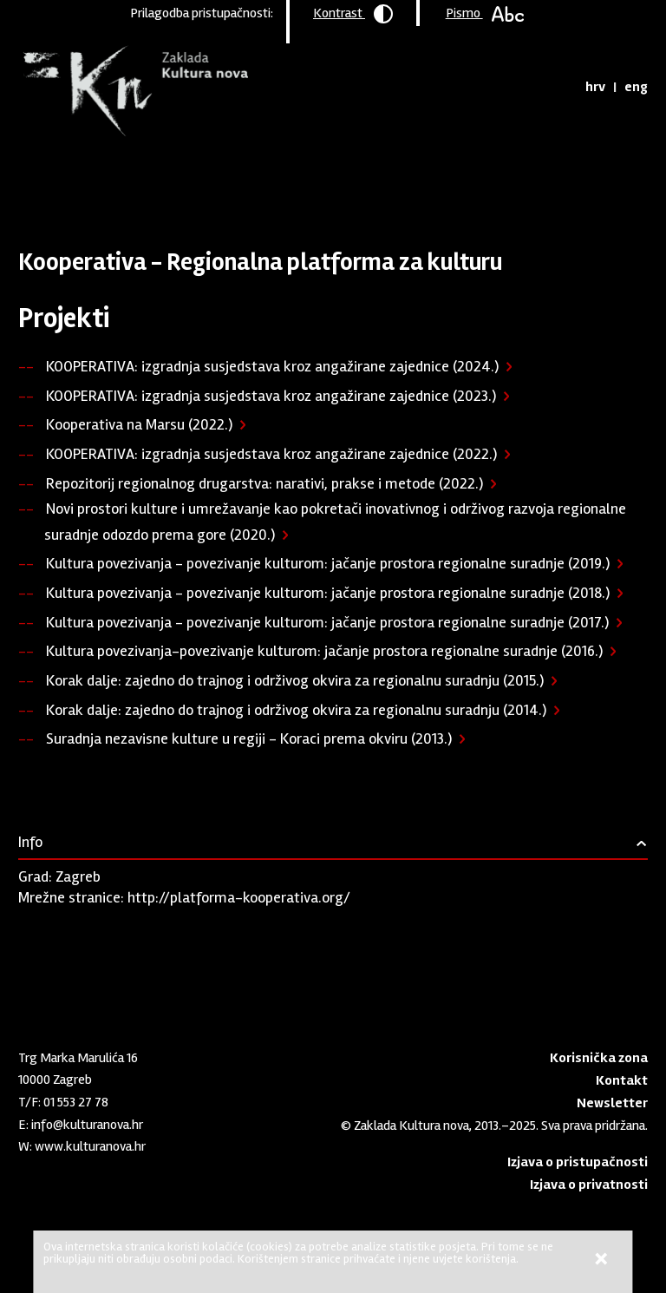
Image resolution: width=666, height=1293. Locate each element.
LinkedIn (27, 1180)
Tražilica (556, 86)
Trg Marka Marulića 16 (78, 1058)
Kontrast (353, 13)
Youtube (55, 1180)
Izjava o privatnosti (589, 1184)
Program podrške (137, 178)
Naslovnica (48, 178)
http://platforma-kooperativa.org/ (238, 897)
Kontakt (622, 1080)
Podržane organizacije (256, 178)
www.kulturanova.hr (90, 1146)
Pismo (485, 13)
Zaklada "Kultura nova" (133, 92)
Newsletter (612, 1103)
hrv (595, 87)
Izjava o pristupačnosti (577, 1162)
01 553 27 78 (75, 1102)
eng (636, 87)
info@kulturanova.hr (87, 1124)
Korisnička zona (599, 1058)
